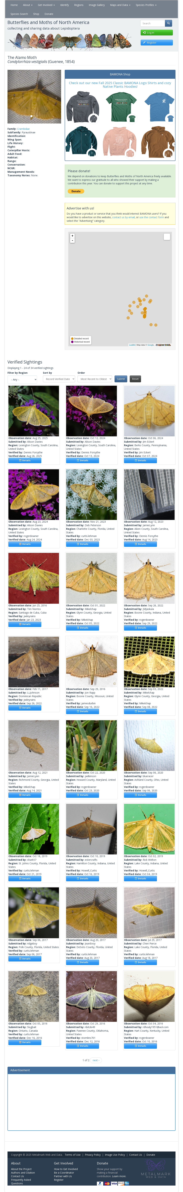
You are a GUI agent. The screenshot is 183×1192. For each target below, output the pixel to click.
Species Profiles (146, 5)
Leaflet (132, 345)
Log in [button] (148, 32)
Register (58, 1179)
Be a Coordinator (64, 1172)
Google (150, 345)
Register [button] (149, 42)
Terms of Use (73, 1154)
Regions (78, 5)
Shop (36, 14)
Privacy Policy (93, 1154)
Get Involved (46, 5)
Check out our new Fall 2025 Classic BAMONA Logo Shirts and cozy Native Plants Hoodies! (120, 85)
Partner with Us (63, 1176)
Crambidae (23, 128)
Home (14, 5)
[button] (12, 96)
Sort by (47, 372)
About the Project (21, 1169)
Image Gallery (97, 5)
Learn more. (119, 1176)
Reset (135, 379)
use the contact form (151, 217)
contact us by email (123, 217)
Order (81, 372)
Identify (64, 5)
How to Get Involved (66, 1169)
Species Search (19, 14)
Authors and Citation (23, 1172)
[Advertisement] (91, 1102)
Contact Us (135, 1154)
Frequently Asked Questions (21, 1181)
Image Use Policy (115, 1154)
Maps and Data (120, 5)
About (28, 5)
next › (96, 1060)
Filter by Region (18, 372)
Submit (121, 379)
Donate (48, 14)
